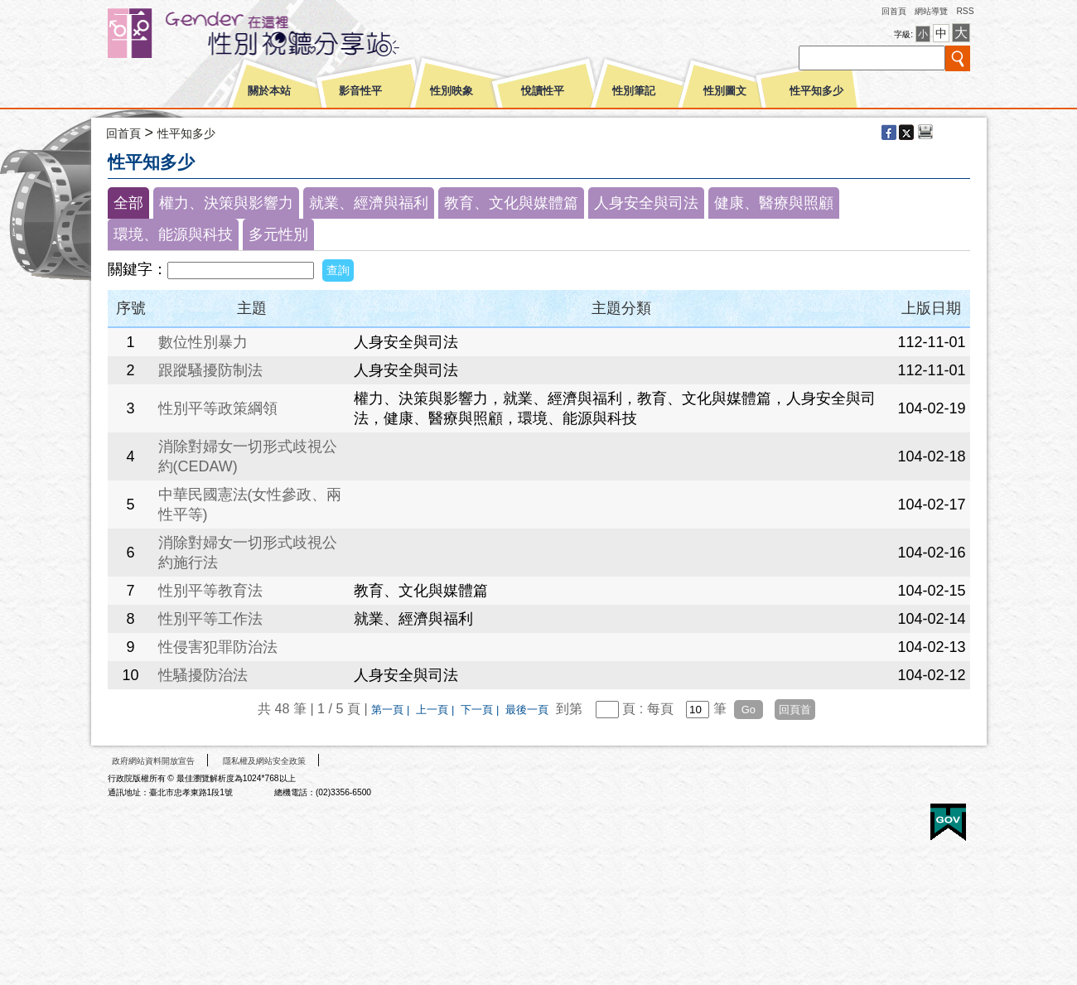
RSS (964, 11)
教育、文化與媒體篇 (511, 203)
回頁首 (795, 709)
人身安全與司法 (646, 203)
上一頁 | (436, 709)
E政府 (948, 822)
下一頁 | (481, 709)
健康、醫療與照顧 (773, 203)
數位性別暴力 (203, 342)
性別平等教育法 (210, 590)
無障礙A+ (885, 816)
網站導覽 (931, 11)
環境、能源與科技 (173, 234)
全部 (128, 203)
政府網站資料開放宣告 (153, 760)
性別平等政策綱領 (218, 408)
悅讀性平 (542, 91)
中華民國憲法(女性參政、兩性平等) (250, 504)
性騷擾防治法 (203, 675)
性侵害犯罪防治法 (218, 647)
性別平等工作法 (210, 619)
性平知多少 (816, 91)
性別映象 (451, 91)
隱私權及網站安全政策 (264, 760)
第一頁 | (392, 709)
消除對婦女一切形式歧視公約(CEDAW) (247, 456)
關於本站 (269, 91)
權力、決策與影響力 (226, 203)
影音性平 (360, 91)
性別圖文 (724, 91)
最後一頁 (526, 709)
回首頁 (893, 11)
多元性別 (278, 234)
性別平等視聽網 (284, 33)
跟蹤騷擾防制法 (210, 370)
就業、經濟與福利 (368, 203)
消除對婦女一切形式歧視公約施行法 (247, 552)
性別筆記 (633, 91)
